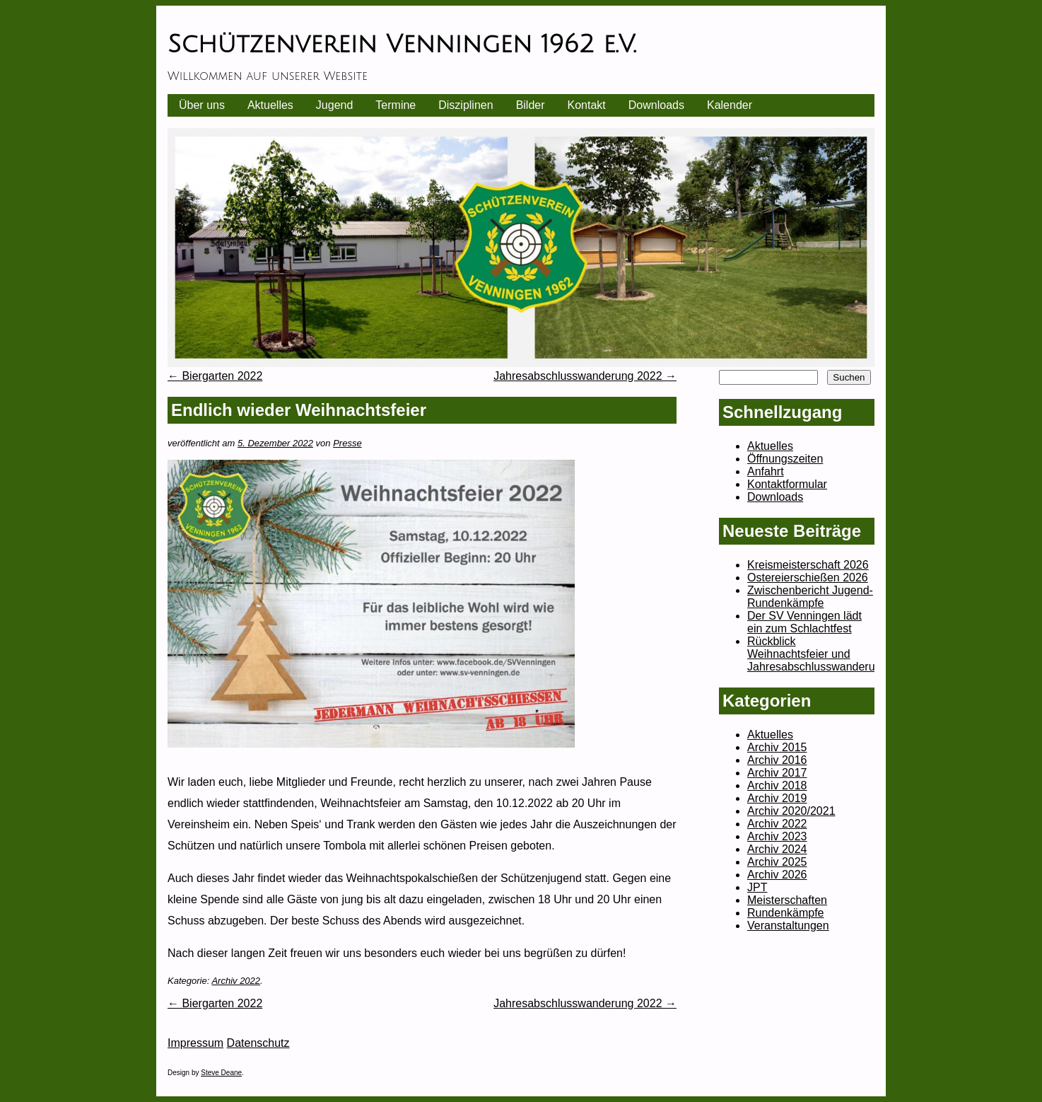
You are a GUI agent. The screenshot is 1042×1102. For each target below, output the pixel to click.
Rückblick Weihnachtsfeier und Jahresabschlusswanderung (817, 654)
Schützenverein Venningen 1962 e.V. (402, 44)
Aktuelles (270, 105)
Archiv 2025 (777, 862)
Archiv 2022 (235, 980)
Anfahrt (765, 471)
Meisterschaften (787, 900)
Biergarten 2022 (215, 376)
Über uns (202, 105)
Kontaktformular (787, 484)
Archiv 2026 (777, 875)
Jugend (334, 105)
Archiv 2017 (777, 773)
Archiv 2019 (777, 798)
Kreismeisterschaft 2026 (808, 565)
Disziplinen (465, 105)
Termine (395, 105)
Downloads (656, 105)
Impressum (195, 1043)
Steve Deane (221, 1073)
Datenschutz (258, 1043)
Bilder (530, 105)
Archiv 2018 (777, 785)
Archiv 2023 (777, 836)
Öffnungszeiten (785, 459)
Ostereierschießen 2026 (807, 578)
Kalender (729, 105)
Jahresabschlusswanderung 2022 (585, 376)
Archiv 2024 (777, 849)
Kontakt (587, 105)
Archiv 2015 (777, 747)
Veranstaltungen (788, 926)
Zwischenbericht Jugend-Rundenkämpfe (810, 596)
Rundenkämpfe (785, 913)
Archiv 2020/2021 (791, 811)
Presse (347, 443)
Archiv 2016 (777, 760)
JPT (757, 887)
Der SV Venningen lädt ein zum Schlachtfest (804, 622)
